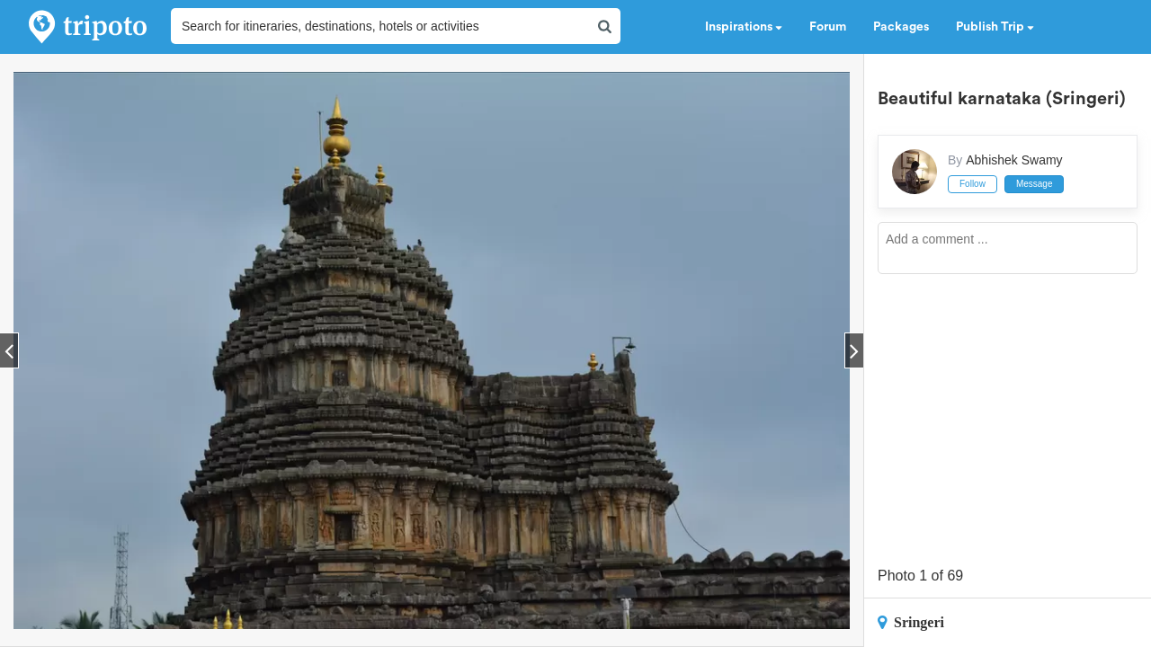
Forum (827, 27)
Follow (972, 184)
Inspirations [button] (743, 27)
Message (1034, 184)
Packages (901, 27)
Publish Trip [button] (995, 27)
